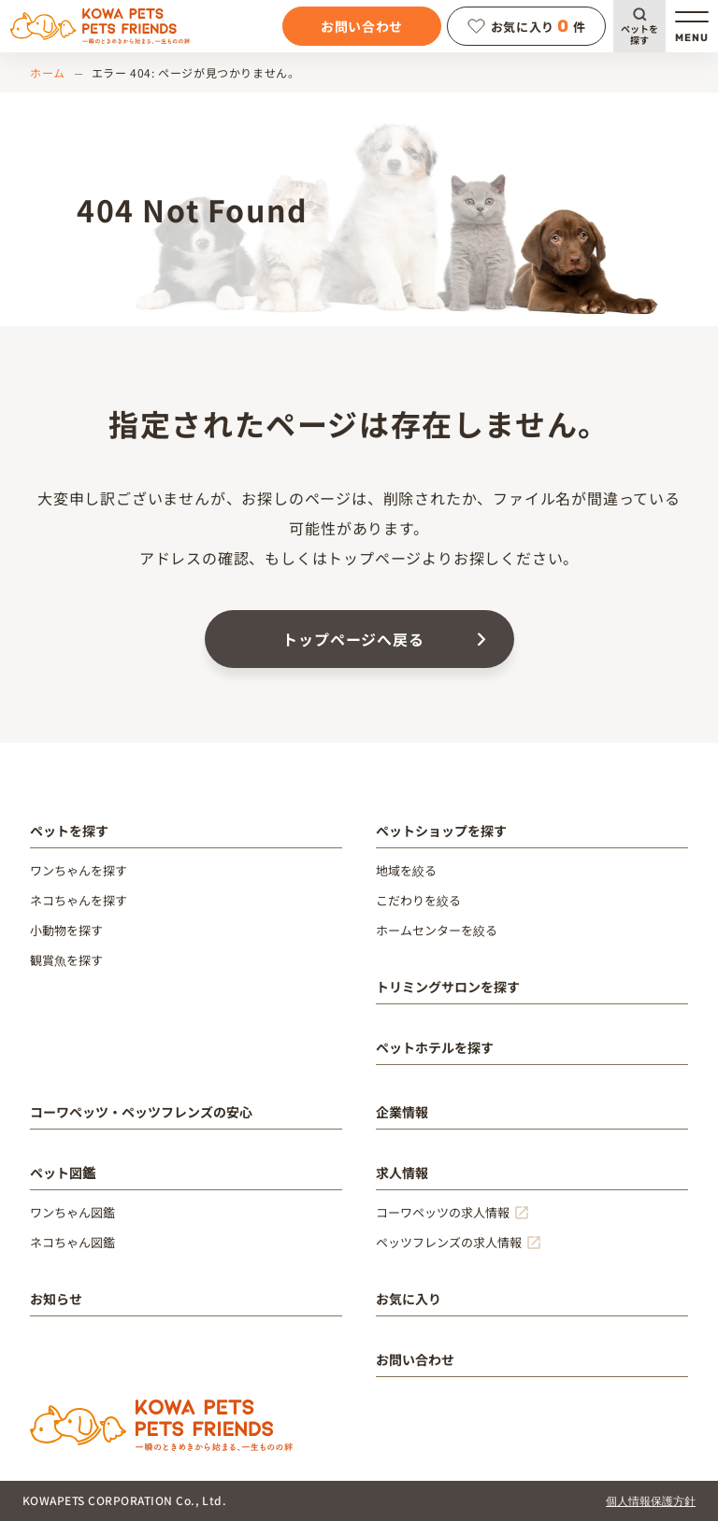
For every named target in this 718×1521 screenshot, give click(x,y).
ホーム (47, 72)
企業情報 (402, 1111)
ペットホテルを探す (435, 1047)
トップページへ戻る (353, 639)
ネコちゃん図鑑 (72, 1242)
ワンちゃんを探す (78, 870)
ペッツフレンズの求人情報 (449, 1242)
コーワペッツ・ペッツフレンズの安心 (141, 1111)
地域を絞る (406, 870)
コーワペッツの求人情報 (443, 1212)
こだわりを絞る (418, 900)
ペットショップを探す (441, 830)
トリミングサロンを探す (448, 986)
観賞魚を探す (66, 960)
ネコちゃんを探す (78, 900)
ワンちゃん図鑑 (72, 1212)
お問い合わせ (362, 26)
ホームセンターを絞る (436, 930)
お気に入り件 (526, 26)
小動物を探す (66, 930)
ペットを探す (639, 34)
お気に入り (408, 1298)
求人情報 (402, 1172)
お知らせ (56, 1298)
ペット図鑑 (62, 1172)
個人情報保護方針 (651, 1500)
